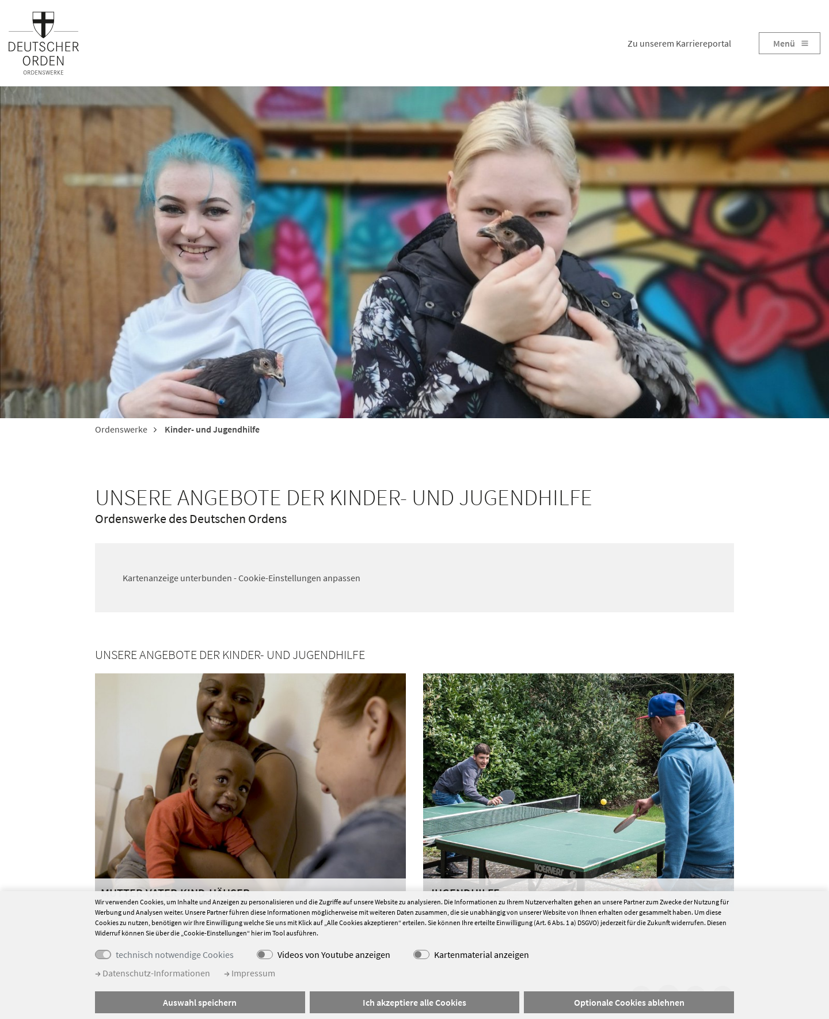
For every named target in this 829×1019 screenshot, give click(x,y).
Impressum (249, 973)
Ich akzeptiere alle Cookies (414, 1002)
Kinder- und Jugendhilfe (211, 429)
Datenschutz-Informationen (152, 973)
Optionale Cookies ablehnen (629, 1002)
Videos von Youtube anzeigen (333, 954)
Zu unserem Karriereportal (679, 43)
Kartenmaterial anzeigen (481, 954)
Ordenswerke (121, 429)
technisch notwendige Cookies (175, 954)
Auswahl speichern (200, 1002)
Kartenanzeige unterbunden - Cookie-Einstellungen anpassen (241, 578)
